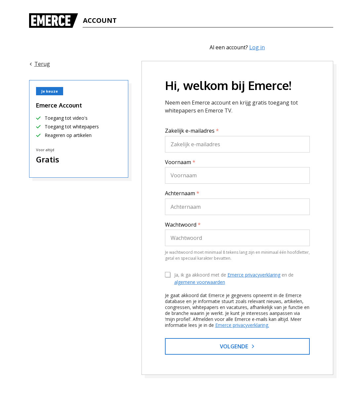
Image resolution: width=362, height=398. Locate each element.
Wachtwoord (183, 225)
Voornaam (180, 162)
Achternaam (182, 193)
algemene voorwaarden (199, 282)
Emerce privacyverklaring (253, 275)
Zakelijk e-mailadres (192, 131)
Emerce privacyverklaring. (242, 325)
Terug (39, 63)
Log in (257, 47)
